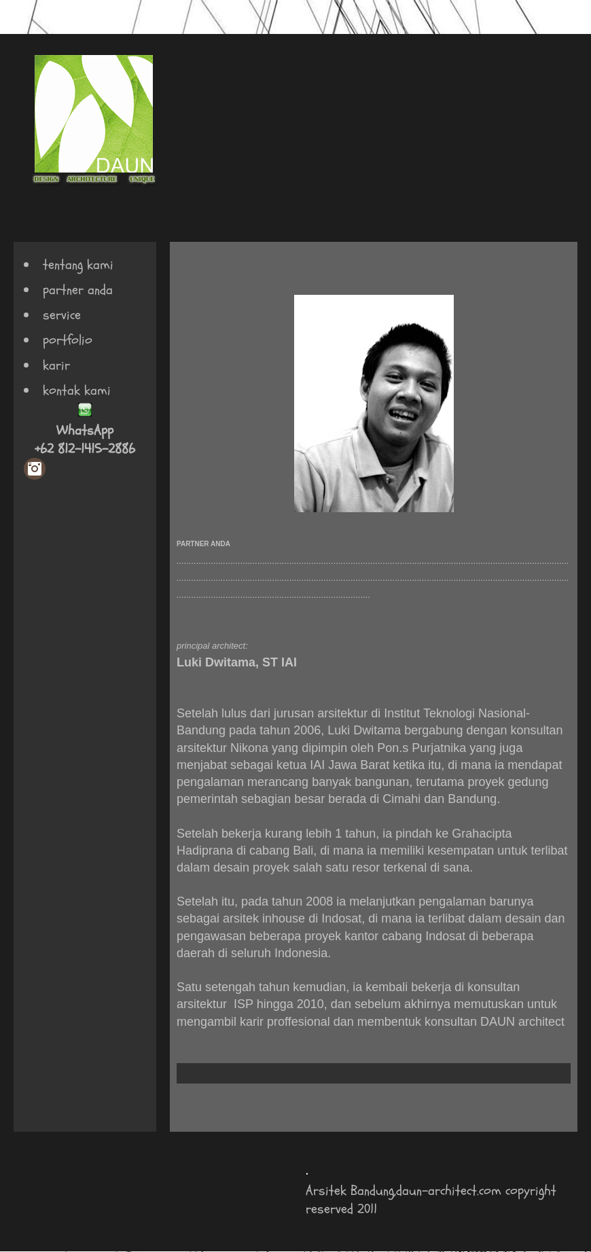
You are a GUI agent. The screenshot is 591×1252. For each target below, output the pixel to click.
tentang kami (78, 264)
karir (56, 365)
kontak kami (77, 390)
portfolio (67, 340)
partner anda (78, 290)
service (62, 315)
